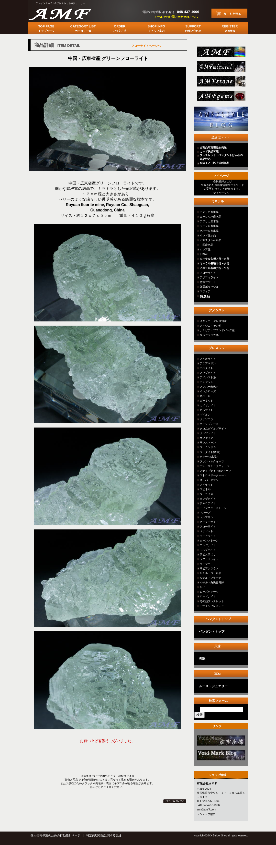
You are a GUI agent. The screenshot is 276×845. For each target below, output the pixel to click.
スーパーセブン (209, 479)
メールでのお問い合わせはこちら (176, 17)
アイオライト (208, 358)
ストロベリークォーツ (213, 475)
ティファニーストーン (213, 507)
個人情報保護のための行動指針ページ (55, 835)
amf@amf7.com (206, 809)
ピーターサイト (209, 521)
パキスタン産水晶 (210, 240)
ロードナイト (208, 596)
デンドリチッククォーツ (214, 466)
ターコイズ (206, 493)
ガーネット (206, 400)
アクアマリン (208, 363)
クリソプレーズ (209, 423)
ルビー (204, 587)
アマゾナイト (208, 372)
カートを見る (229, 13)
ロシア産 (205, 249)
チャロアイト (208, 503)
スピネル (205, 489)
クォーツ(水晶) (209, 456)
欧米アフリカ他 (209, 334)
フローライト (208, 272)
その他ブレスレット (212, 601)
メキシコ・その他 (210, 325)
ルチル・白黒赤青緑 (212, 582)
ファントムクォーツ (212, 461)
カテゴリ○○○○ (220, 742)
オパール (205, 395)
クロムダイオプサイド (213, 428)
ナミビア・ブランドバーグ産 (217, 330)
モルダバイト (208, 549)
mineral (220, 68)
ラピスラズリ (208, 554)
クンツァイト (208, 433)
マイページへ (221, 192)
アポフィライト (209, 277)
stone (220, 82)
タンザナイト (208, 498)
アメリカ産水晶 (209, 211)
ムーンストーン (209, 540)
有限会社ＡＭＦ (64, 13)
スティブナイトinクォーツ (216, 470)
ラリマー (205, 563)
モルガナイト (208, 545)
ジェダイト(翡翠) (210, 452)
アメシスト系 (208, 377)
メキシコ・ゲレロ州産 (213, 320)
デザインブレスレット (213, 605)
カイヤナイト (208, 405)
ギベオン (205, 414)
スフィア (205, 291)
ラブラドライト (209, 559)
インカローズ (208, 391)
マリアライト (208, 535)
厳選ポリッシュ (209, 286)
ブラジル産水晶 (209, 225)
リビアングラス (209, 568)
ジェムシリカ (208, 447)
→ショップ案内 (206, 814)
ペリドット (206, 531)
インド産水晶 (208, 235)
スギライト (206, 484)
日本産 (204, 254)
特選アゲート (208, 282)
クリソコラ (206, 419)
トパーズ (205, 512)
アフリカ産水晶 (209, 221)
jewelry (220, 97)
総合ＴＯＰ (220, 53)
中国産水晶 (206, 244)
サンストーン (208, 442)
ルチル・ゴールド (210, 573)
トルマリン (206, 517)
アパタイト (206, 368)
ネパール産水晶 (209, 230)
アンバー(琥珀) (209, 386)
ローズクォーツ (209, 591)
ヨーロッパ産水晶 (210, 216)
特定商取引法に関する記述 (103, 835)
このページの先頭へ (175, 801)
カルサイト (206, 409)
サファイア (206, 437)
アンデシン (206, 381)
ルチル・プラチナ (210, 577)
